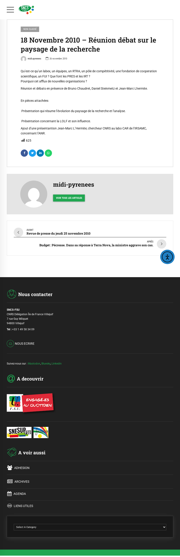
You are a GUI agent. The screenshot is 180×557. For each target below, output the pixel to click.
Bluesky (45, 363)
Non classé (29, 29)
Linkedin (57, 363)
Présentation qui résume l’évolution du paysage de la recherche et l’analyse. (73, 111)
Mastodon (34, 363)
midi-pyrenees (31, 59)
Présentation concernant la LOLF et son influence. (56, 121)
